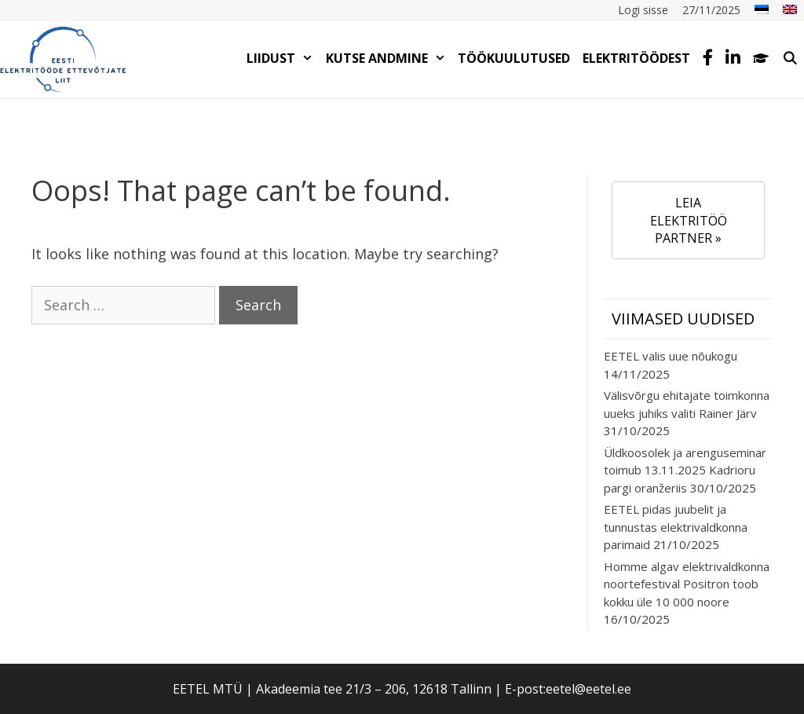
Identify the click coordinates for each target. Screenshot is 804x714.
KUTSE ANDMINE (389, 58)
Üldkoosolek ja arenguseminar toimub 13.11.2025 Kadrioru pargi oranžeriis (685, 470)
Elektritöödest (636, 58)
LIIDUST (283, 58)
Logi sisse (643, 9)
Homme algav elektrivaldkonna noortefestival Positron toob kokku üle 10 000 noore (686, 584)
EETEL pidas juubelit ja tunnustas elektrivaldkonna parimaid (675, 526)
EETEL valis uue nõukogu (670, 356)
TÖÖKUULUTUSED (514, 58)
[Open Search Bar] (789, 58)
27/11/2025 (711, 9)
